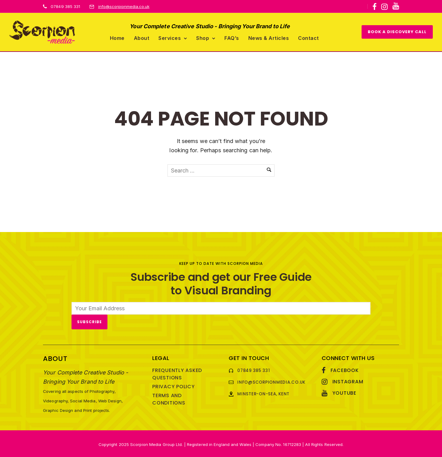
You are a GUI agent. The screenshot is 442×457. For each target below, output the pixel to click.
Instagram (347, 380)
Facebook (345, 369)
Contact (308, 37)
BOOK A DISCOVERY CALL (397, 31)
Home (117, 37)
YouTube (344, 391)
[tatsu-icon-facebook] (374, 6)
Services (169, 37)
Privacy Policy (173, 385)
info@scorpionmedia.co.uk (123, 6)
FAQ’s (231, 37)
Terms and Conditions (168, 398)
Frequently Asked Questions (177, 373)
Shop (202, 37)
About (141, 37)
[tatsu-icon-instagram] (384, 6)
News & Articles (268, 37)
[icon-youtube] (395, 6)
